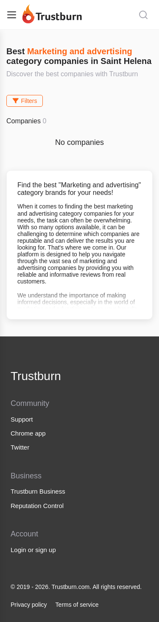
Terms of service (77, 604)
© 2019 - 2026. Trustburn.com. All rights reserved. (76, 586)
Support (22, 419)
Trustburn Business (38, 491)
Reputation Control (37, 505)
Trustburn (36, 376)
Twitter (20, 447)
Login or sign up (33, 549)
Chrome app (28, 433)
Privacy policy (29, 604)
